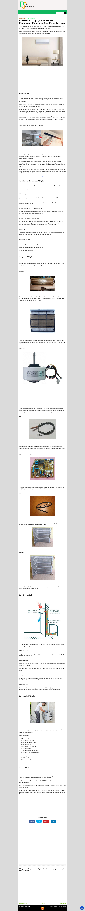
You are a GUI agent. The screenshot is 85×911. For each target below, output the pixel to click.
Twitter (39, 821)
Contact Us (55, 906)
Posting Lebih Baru (23, 903)
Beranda (43, 903)
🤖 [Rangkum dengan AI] (82, 908)
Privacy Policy (60, 906)
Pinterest (46, 821)
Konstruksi (34, 11)
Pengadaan (27, 11)
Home (21, 11)
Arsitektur (41, 11)
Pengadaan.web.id (27, 906)
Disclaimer (64, 906)
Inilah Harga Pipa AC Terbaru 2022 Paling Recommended (37, 176)
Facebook (31, 821)
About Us (51, 906)
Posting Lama (62, 903)
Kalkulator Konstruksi (55, 11)
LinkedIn (54, 821)
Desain (46, 11)
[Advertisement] (42, 77)
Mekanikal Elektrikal (31, 18)
